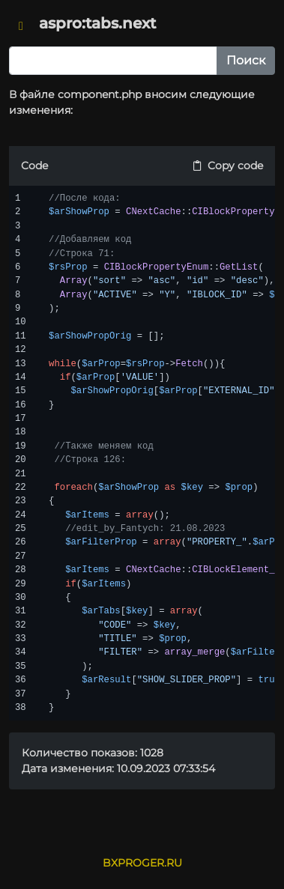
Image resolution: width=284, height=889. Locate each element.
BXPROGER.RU (142, 863)
